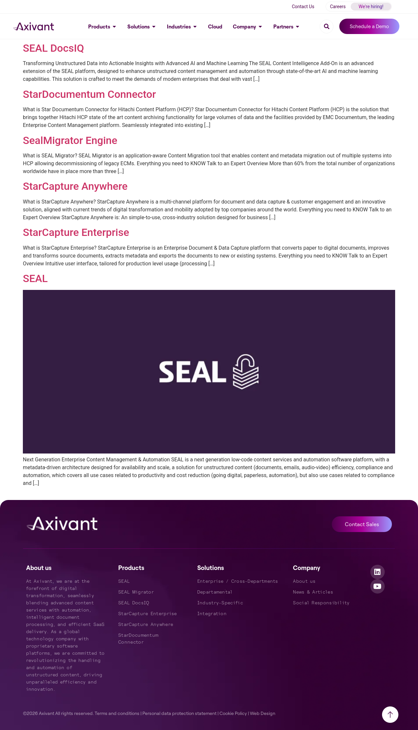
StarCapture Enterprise (76, 232)
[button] (326, 26)
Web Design (262, 713)
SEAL (35, 278)
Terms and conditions (117, 713)
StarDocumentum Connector (89, 94)
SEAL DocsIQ (53, 48)
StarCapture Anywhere (75, 186)
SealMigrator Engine (70, 140)
